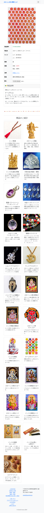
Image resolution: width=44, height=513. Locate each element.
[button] (6, 26)
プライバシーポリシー (12, 500)
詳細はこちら (16, 73)
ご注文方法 (12, 489)
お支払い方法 (12, 490)
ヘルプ (12, 504)
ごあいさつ (12, 498)
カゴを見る (12, 502)
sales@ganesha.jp (27, 495)
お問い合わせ (12, 505)
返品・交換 (12, 494)
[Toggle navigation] (38, 2)
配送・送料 (12, 492)
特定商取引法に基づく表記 (12, 496)
